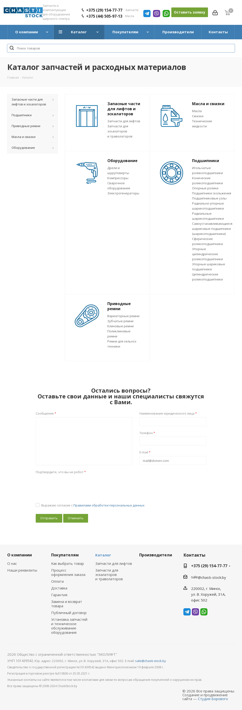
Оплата (57, 581)
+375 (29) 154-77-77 (209, 565)
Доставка (59, 588)
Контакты (194, 555)
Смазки (197, 116)
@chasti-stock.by (212, 577)
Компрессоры (117, 178)
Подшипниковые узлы (209, 198)
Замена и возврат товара (66, 603)
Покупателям (65, 555)
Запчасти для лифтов (123, 121)
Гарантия (59, 594)
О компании (19, 555)
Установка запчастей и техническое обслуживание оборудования (69, 626)
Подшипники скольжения (211, 193)
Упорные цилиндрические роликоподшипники (207, 254)
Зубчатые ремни (120, 321)
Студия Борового (213, 698)
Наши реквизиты (22, 570)
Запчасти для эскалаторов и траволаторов (119, 131)
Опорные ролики (205, 188)
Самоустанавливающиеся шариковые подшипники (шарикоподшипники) (212, 228)
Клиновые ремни (120, 326)
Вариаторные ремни (123, 316)
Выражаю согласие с (93, 505)
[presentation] (72, 485)
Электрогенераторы (123, 193)
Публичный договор (69, 612)
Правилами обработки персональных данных (109, 505)
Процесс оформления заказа (68, 572)
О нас (12, 563)
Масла (197, 111)
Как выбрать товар (67, 563)
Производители (155, 555)
